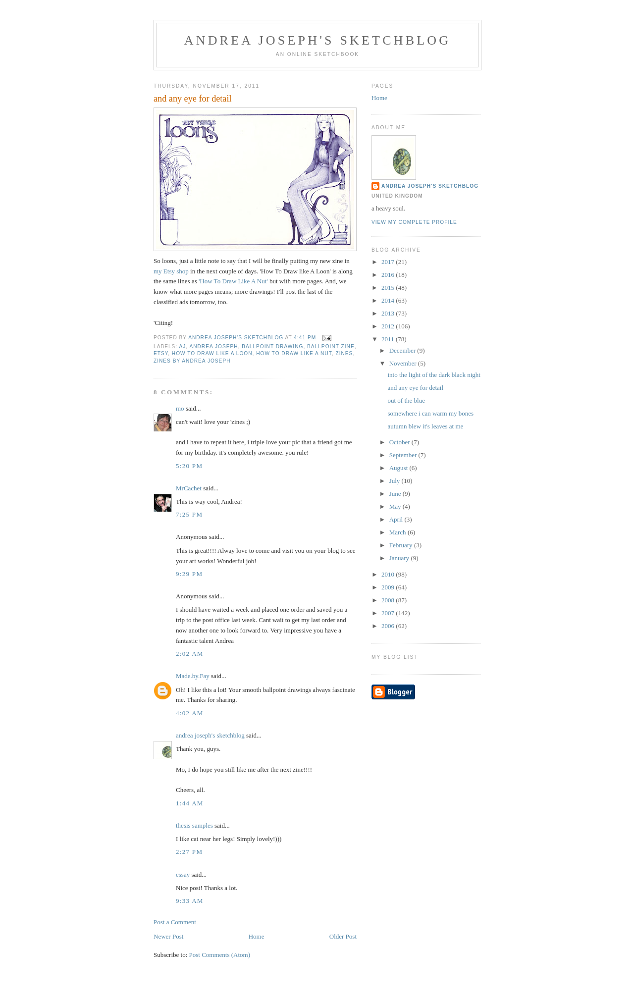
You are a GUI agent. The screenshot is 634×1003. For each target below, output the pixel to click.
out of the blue (405, 400)
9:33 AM (190, 900)
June (396, 493)
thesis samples (194, 825)
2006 (388, 626)
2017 (388, 261)
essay (183, 874)
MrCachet (189, 488)
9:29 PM (189, 574)
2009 (388, 587)
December (403, 350)
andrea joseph (213, 346)
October (400, 442)
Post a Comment (175, 922)
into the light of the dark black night (433, 374)
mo (180, 408)
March (398, 532)
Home (256, 936)
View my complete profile (414, 222)
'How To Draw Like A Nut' (234, 281)
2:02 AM (190, 653)
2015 (388, 287)
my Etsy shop (171, 271)
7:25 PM (189, 514)
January (400, 558)
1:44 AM (190, 803)
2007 (388, 613)
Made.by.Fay (193, 676)
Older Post (343, 936)
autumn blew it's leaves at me (425, 426)
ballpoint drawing (272, 346)
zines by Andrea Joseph (192, 361)
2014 (388, 300)
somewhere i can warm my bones (430, 413)
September (404, 455)
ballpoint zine (331, 346)
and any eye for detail (415, 387)
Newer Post (168, 936)
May (396, 506)
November (403, 363)
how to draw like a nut (294, 353)
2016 (388, 274)
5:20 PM (189, 466)
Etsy (161, 353)
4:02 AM (190, 713)
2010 (388, 574)
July (395, 480)
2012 (388, 326)
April (397, 519)
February (401, 545)
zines (344, 353)
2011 (388, 339)
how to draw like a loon (212, 353)
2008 (388, 600)
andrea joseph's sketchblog (317, 40)
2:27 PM (189, 851)
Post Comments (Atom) (220, 954)
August (399, 468)
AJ (182, 346)
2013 (388, 313)
